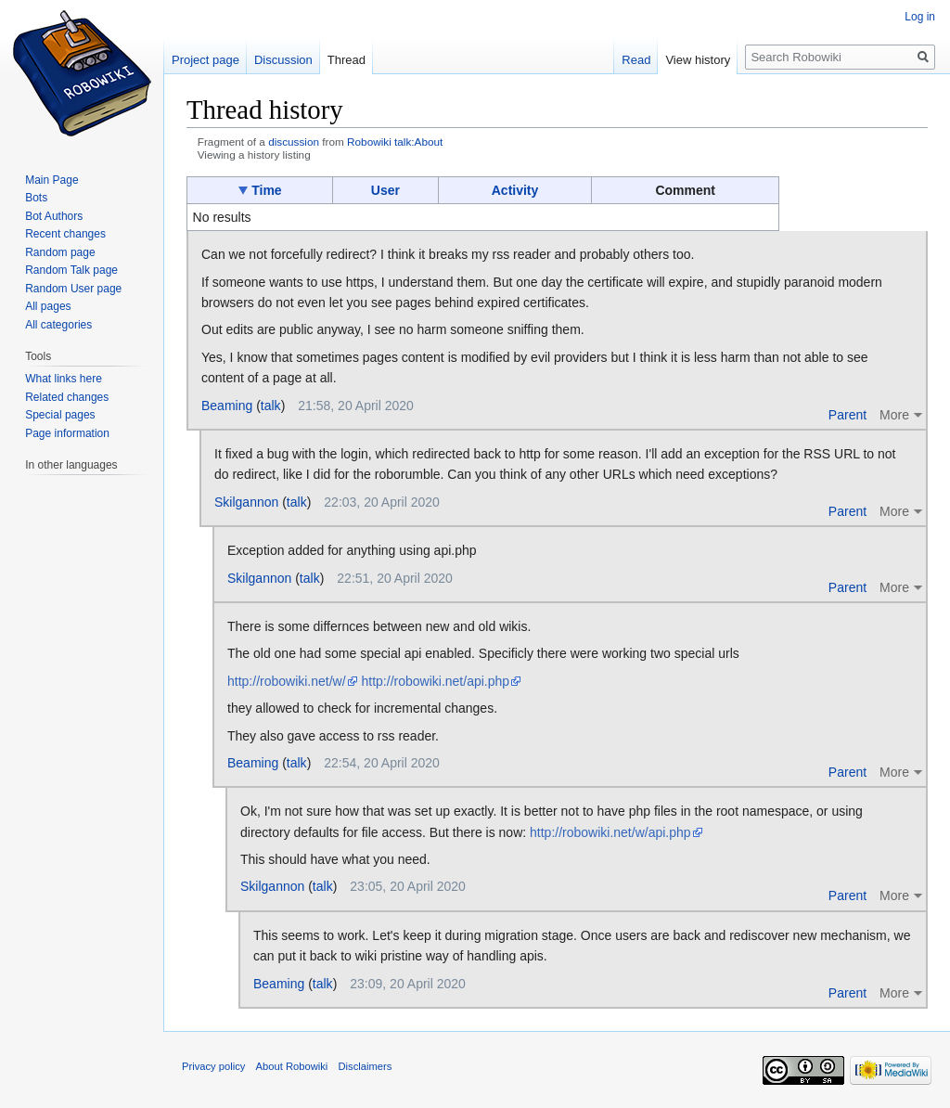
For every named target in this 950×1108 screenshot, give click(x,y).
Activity (515, 190)
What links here (63, 378)
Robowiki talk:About (395, 141)
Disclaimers (365, 1066)
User (385, 190)
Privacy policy (213, 1066)
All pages (48, 306)
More (894, 414)
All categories (58, 324)
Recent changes (65, 233)
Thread (346, 60)
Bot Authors (54, 216)
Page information (67, 433)
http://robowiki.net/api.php (436, 681)
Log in (920, 16)
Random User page (73, 288)
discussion (293, 141)
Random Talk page (71, 270)
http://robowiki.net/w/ (286, 681)
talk (271, 405)
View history (697, 60)
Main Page (51, 180)
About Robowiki (292, 1066)
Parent (847, 414)
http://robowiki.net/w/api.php (610, 832)
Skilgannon (246, 502)
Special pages (60, 414)
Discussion (283, 60)
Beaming (226, 405)
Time (266, 190)
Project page (205, 60)
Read (636, 60)
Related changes (67, 397)
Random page (60, 252)
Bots (36, 197)
